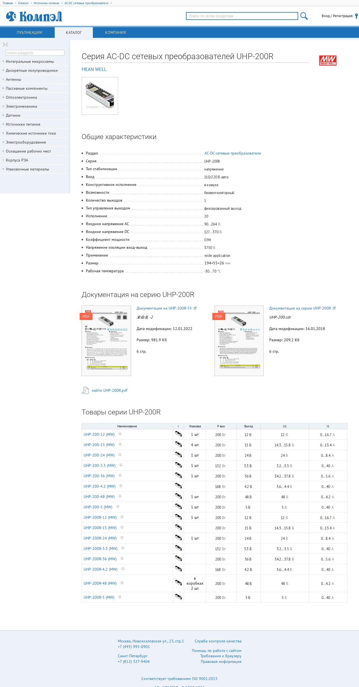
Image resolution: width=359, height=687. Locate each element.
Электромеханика (21, 106)
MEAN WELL (94, 69)
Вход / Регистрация (337, 15)
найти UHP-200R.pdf (109, 390)
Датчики (13, 115)
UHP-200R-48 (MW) (100, 583)
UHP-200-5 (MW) (98, 507)
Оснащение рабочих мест (28, 151)
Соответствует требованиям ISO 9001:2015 (179, 678)
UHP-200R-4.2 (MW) (101, 569)
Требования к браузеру (220, 655)
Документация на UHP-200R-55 (166, 308)
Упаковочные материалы (27, 169)
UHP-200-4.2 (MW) (100, 486)
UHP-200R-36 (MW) (100, 558)
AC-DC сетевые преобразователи (232, 153)
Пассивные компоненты (26, 88)
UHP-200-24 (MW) (99, 455)
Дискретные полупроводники (32, 70)
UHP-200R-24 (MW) (100, 538)
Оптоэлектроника (21, 97)
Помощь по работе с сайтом (216, 650)
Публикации (29, 32)
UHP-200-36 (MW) (99, 475)
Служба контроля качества (218, 641)
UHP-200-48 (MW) (99, 496)
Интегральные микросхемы (30, 61)
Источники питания (23, 124)
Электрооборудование (26, 142)
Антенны (13, 79)
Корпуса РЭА (17, 160)
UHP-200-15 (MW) (99, 444)
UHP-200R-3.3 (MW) (101, 548)
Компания (115, 32)
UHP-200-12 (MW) (99, 434)
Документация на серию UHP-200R (302, 308)
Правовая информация (221, 661)
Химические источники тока (31, 133)
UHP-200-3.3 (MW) (100, 465)
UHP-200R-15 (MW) (100, 527)
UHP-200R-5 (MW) (99, 597)
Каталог (74, 32)
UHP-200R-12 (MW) (100, 517)
